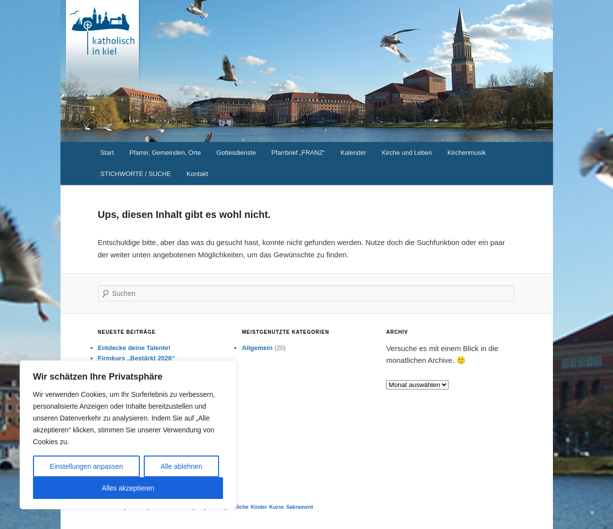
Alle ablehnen (181, 466)
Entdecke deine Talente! (134, 348)
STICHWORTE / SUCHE (135, 173)
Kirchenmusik (467, 152)
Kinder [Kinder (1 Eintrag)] (259, 507)
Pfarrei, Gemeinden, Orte (165, 152)
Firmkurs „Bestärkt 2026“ (136, 358)
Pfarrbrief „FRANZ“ (298, 152)
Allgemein (257, 348)
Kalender (353, 152)
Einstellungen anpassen (86, 466)
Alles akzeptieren (128, 488)
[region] (128, 434)
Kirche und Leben (407, 152)
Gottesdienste (236, 152)
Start (107, 152)
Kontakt (197, 173)
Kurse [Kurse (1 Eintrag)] (276, 507)
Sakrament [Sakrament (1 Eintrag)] (299, 507)
